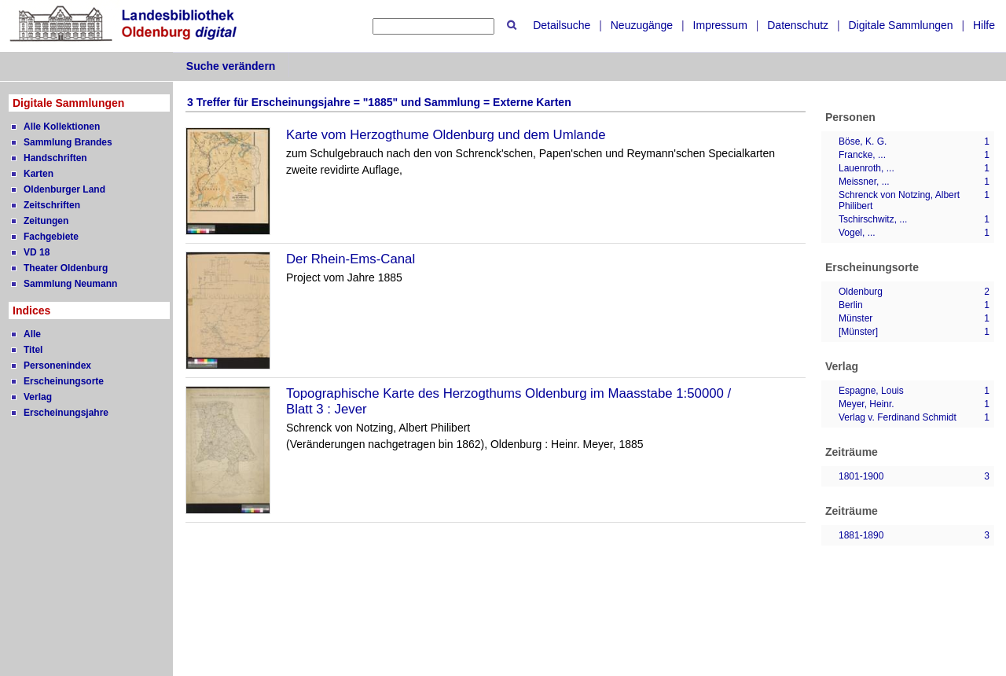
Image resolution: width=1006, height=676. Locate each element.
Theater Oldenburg (66, 268)
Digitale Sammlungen (900, 25)
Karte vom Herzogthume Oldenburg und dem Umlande (446, 134)
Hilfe (984, 25)
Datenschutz (797, 25)
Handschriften (55, 157)
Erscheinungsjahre (66, 412)
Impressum (720, 25)
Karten (38, 173)
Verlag (38, 396)
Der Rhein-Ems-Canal (350, 259)
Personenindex (57, 365)
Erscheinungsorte (64, 381)
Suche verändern (231, 66)
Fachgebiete (51, 236)
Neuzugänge (642, 25)
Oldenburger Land (64, 189)
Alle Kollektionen (62, 126)
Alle (32, 334)
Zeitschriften (52, 205)
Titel (33, 349)
